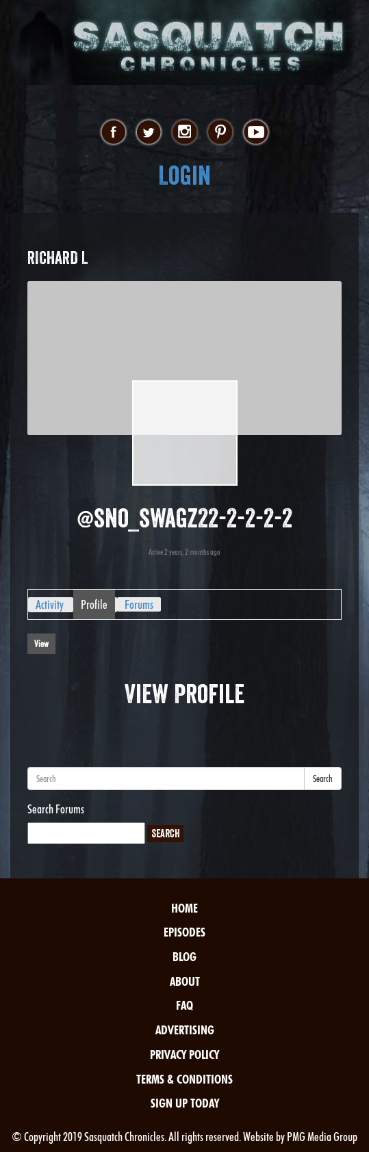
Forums (139, 604)
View (41, 643)
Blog (184, 957)
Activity (50, 604)
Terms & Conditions (184, 1079)
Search (323, 778)
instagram (184, 133)
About (185, 981)
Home (184, 908)
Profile (94, 604)
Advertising (184, 1030)
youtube (255, 133)
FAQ (184, 1005)
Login (184, 175)
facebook (113, 133)
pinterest (220, 133)
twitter (149, 133)
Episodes (184, 932)
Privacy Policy (184, 1054)
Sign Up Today (185, 1103)
